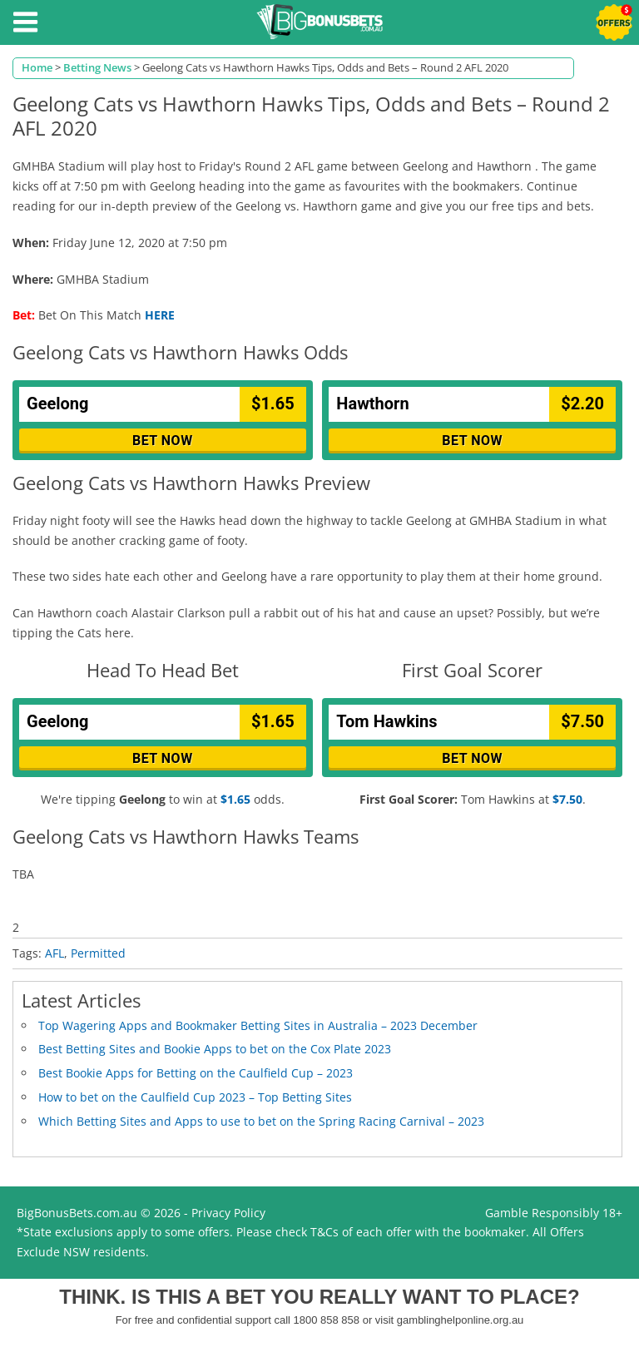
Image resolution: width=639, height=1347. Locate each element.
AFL (54, 953)
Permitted (98, 953)
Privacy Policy (228, 1213)
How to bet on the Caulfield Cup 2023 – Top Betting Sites (195, 1097)
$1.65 (235, 799)
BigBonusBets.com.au (77, 1213)
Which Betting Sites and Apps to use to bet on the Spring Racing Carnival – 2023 (261, 1121)
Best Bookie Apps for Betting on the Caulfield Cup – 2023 (195, 1073)
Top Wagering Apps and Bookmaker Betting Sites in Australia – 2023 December (258, 1025)
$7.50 (567, 799)
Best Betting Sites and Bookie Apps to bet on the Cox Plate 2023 (214, 1049)
